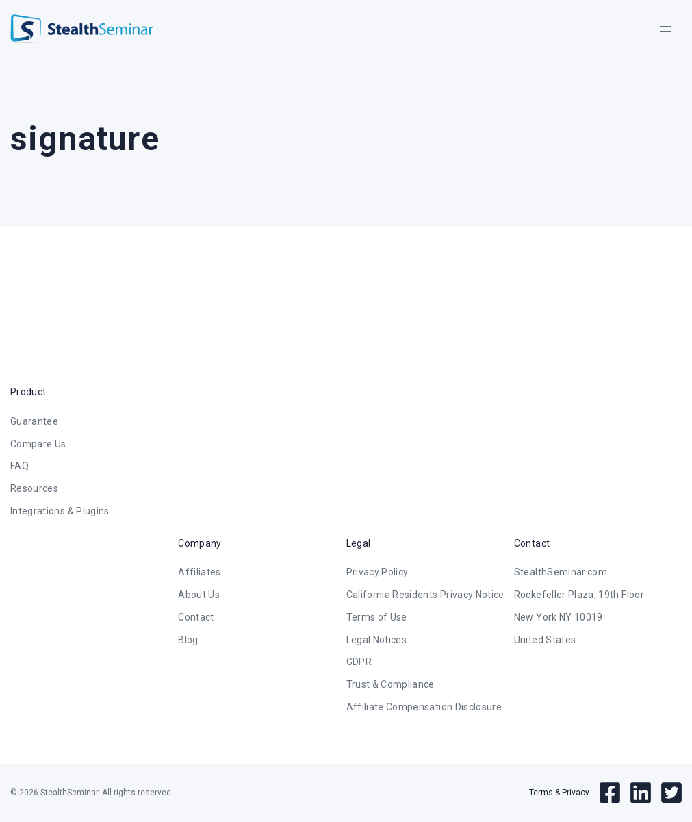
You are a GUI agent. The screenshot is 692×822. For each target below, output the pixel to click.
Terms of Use (376, 617)
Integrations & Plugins (60, 511)
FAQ (19, 465)
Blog (188, 639)
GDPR (359, 661)
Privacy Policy (377, 571)
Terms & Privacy (559, 792)
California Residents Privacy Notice (425, 594)
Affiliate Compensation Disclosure (424, 706)
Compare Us (38, 443)
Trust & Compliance (390, 684)
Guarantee (34, 421)
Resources (34, 488)
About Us (199, 594)
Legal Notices (376, 639)
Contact (196, 617)
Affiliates (199, 571)
